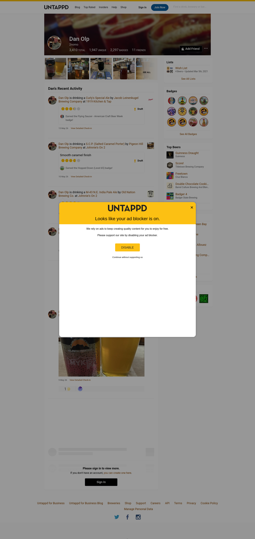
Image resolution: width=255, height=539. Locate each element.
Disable (127, 247)
